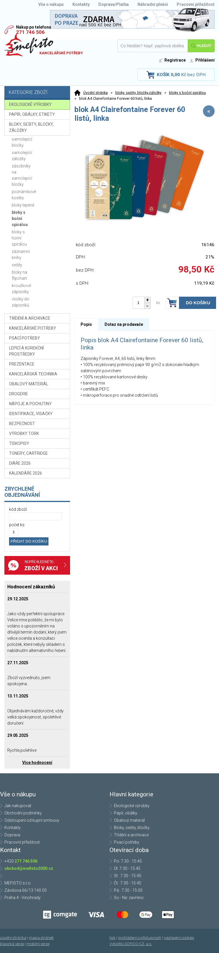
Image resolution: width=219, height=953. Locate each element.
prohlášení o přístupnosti (139, 937)
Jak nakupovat (17, 805)
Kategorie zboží (38, 93)
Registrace (175, 60)
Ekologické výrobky (132, 805)
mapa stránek (41, 937)
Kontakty (81, 4)
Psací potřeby (126, 842)
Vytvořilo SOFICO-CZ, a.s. (131, 944)
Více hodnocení (37, 762)
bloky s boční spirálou (187, 92)
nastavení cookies (179, 937)
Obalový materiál (129, 820)
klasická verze (12, 944)
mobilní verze (38, 944)
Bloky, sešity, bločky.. (132, 827)
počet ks (17, 524)
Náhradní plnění (153, 4)
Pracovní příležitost (196, 4)
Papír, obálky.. (126, 813)
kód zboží (18, 509)
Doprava (12, 835)
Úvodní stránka (95, 92)
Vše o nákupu (51, 4)
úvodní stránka (13, 937)
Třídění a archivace (131, 835)
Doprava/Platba (113, 4)
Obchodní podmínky (23, 813)
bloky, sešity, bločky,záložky (138, 92)
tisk (113, 937)
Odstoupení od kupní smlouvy (31, 820)
